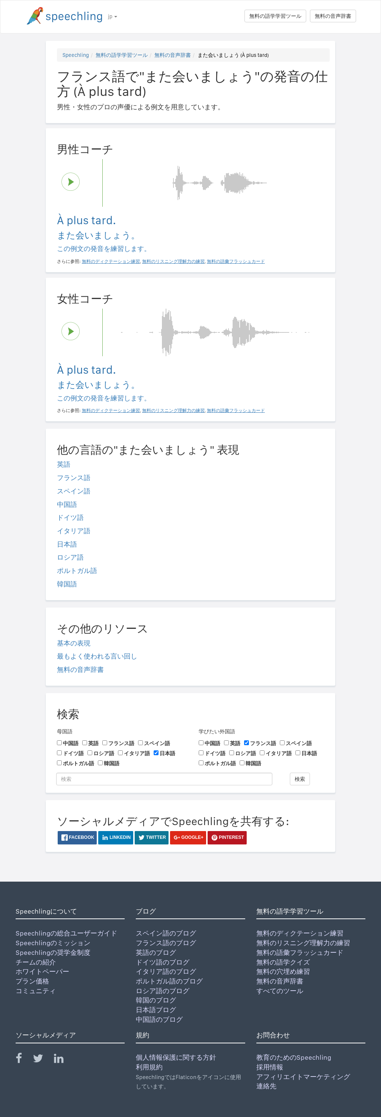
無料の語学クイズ (283, 962)
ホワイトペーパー (42, 971)
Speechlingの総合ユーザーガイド (66, 933)
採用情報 (269, 1067)
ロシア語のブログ (162, 991)
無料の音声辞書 (333, 16)
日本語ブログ (156, 1010)
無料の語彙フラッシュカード (299, 952)
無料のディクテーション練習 (299, 933)
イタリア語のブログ (166, 971)
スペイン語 (73, 491)
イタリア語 (73, 531)
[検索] (164, 779)
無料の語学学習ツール (275, 16)
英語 (63, 464)
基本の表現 (73, 643)
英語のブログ (156, 952)
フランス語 (73, 478)
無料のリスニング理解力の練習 (303, 943)
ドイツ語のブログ (162, 962)
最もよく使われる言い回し (97, 656)
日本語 (67, 544)
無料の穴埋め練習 (283, 971)
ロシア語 (70, 557)
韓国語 (67, 584)
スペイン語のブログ (166, 933)
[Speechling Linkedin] (63, 1060)
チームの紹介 (36, 962)
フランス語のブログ (166, 943)
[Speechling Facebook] (23, 1060)
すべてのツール (279, 991)
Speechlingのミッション (53, 943)
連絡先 (266, 1086)
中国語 (67, 504)
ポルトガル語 (77, 570)
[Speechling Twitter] (42, 1060)
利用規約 (149, 1067)
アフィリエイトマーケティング (303, 1077)
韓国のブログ (156, 1000)
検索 (300, 779)
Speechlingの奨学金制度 (53, 952)
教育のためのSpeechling (293, 1057)
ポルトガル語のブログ (169, 981)
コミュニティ (36, 991)
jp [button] (112, 16)
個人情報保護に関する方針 (176, 1057)
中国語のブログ (159, 1019)
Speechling (76, 55)
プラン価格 (32, 981)
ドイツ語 (70, 517)
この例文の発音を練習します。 (104, 248)
